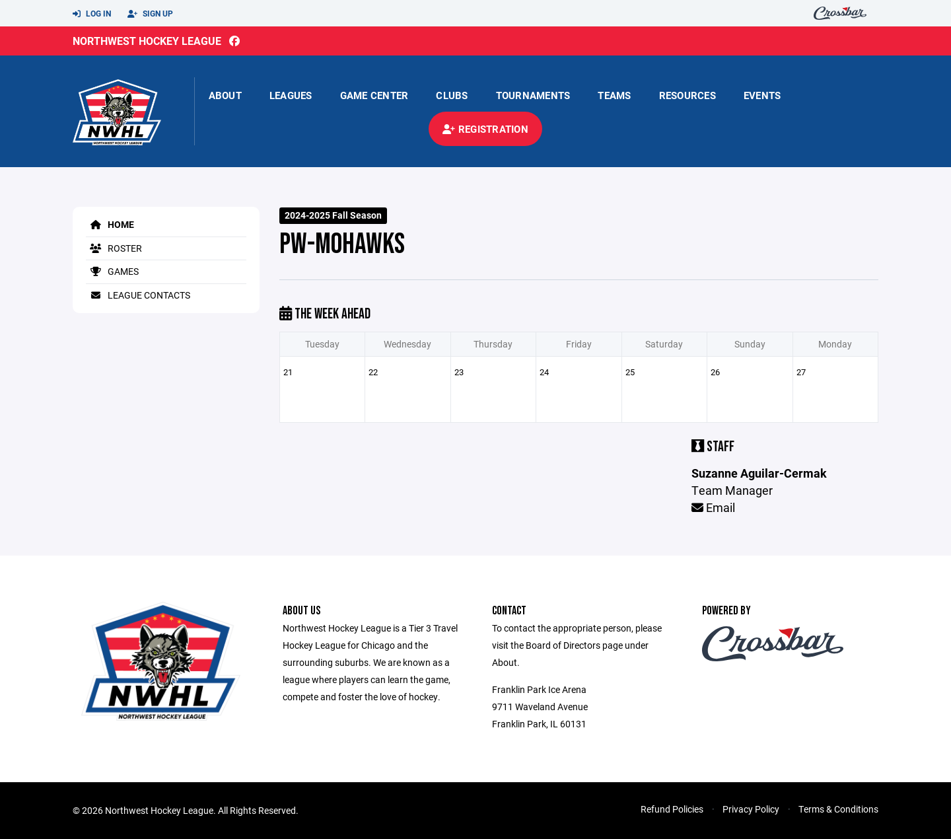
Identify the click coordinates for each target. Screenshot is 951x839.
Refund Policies (672, 809)
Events (762, 95)
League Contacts (138, 295)
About (225, 95)
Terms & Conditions (838, 809)
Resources (687, 95)
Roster (114, 248)
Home (110, 224)
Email (713, 507)
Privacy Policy (750, 809)
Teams (614, 95)
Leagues (290, 95)
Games (112, 271)
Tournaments (533, 95)
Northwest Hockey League (147, 41)
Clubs (452, 95)
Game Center (374, 95)
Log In (92, 14)
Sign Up (150, 14)
